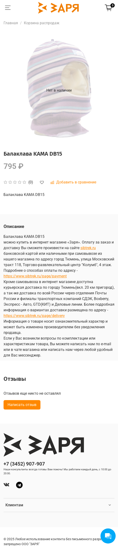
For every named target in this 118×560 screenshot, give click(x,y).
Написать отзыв (22, 404)
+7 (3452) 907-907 (24, 464)
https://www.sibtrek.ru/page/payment (35, 276)
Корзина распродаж (41, 23)
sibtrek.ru (88, 248)
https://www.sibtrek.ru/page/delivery (34, 315)
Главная (11, 23)
